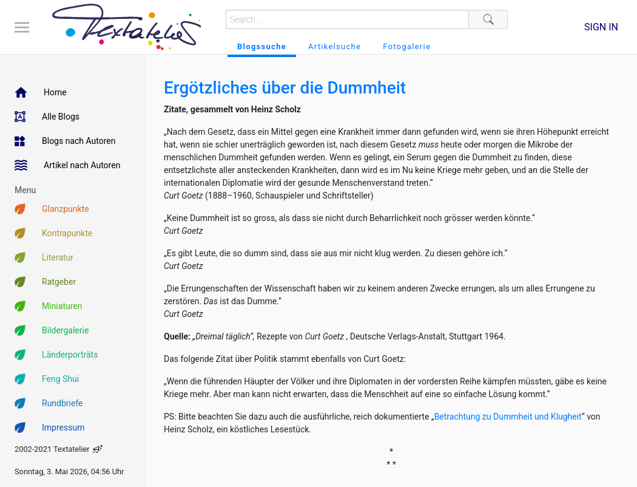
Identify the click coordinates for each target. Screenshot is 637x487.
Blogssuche (261, 46)
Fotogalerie (407, 46)
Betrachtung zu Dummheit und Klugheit (508, 416)
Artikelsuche (334, 46)
